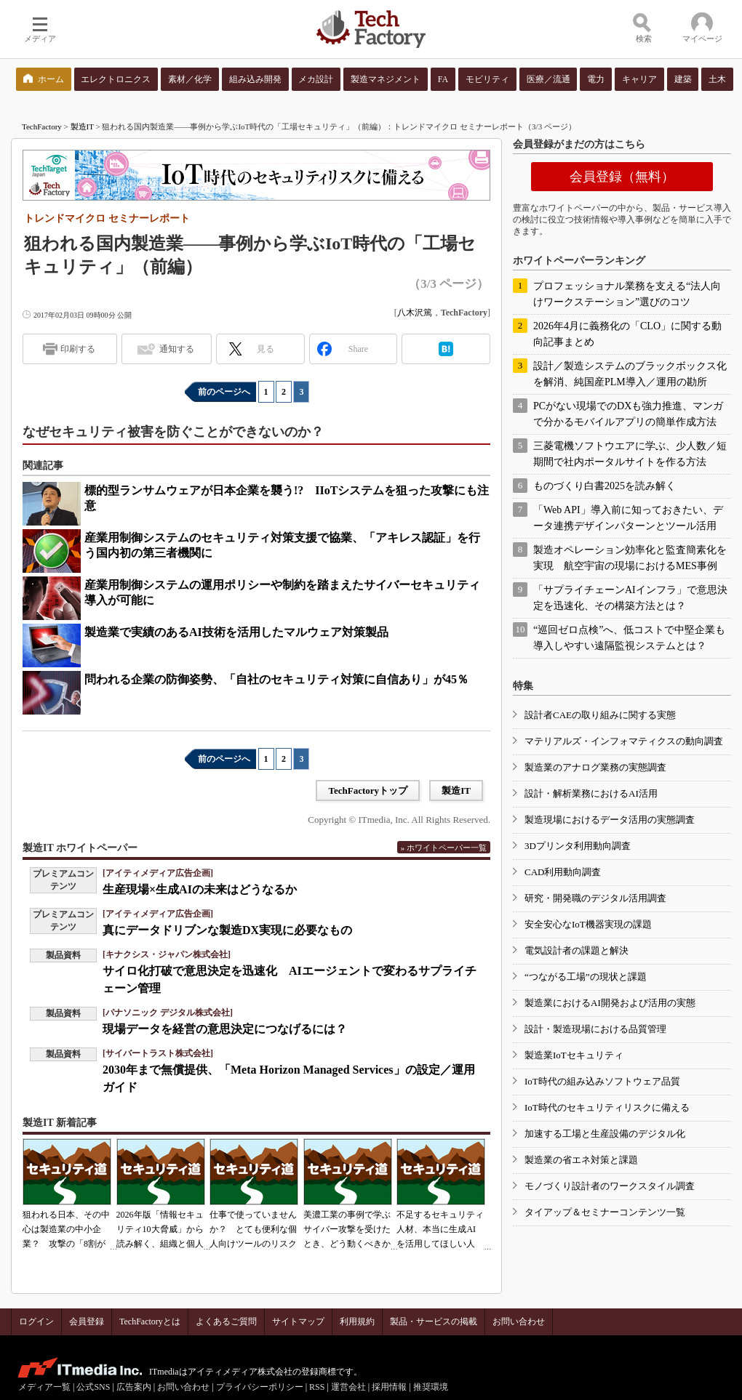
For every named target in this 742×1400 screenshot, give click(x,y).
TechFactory (42, 126)
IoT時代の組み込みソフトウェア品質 (602, 1081)
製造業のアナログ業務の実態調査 (595, 767)
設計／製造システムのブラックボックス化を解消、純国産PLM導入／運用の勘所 (630, 374)
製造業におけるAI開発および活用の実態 (609, 1002)
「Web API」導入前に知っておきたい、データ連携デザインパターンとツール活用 (628, 517)
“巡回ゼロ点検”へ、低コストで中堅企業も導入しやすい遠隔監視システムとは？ (629, 637)
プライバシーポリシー (259, 1387)
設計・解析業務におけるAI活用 (591, 793)
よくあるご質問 (226, 1321)
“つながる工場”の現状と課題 (585, 976)
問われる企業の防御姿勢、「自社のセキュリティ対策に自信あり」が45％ (276, 679)
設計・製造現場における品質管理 (595, 1028)
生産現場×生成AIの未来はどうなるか (200, 889)
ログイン (36, 1321)
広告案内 (133, 1387)
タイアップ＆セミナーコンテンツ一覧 (604, 1212)
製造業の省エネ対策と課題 (581, 1159)
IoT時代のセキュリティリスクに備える (607, 1107)
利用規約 (357, 1321)
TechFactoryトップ (367, 790)
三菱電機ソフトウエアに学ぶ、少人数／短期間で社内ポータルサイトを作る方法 (630, 453)
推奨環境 (430, 1387)
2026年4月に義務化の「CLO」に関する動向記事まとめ (627, 334)
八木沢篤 (414, 312)
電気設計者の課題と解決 (576, 950)
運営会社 (348, 1387)
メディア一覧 (44, 1387)
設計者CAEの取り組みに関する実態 (600, 714)
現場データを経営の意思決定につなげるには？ (225, 1029)
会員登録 (86, 1321)
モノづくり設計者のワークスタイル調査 (609, 1185)
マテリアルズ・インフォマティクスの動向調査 (623, 741)
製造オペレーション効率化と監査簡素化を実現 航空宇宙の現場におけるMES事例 (630, 557)
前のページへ (224, 392)
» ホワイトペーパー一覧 (444, 847)
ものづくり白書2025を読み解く (604, 485)
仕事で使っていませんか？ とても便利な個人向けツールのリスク (253, 1229)
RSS (316, 1387)
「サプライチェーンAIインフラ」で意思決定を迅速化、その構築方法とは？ (630, 597)
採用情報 (389, 1387)
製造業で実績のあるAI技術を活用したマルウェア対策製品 (236, 632)
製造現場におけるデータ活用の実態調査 (609, 819)
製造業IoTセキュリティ (573, 1055)
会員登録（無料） (622, 176)
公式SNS (93, 1387)
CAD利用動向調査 (562, 871)
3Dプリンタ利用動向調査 (577, 845)
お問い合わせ (518, 1321)
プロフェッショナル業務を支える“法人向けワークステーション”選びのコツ (627, 294)
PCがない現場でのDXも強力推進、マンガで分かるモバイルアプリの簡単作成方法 (628, 414)
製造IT (82, 126)
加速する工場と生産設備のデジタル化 (604, 1133)
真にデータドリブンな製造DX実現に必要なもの (227, 930)
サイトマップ (298, 1321)
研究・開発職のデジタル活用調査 (595, 898)
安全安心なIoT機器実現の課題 (588, 924)
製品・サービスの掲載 (433, 1321)
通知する (176, 349)
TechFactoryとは (149, 1321)
